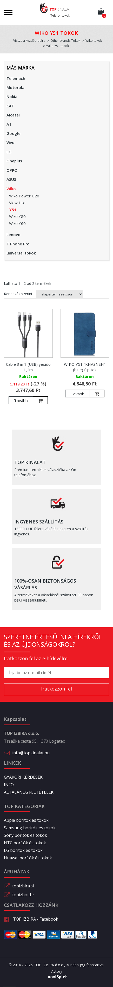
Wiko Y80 (17, 216)
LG (8, 151)
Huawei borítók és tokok (28, 858)
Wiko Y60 (17, 223)
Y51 (12, 209)
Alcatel (13, 115)
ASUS (11, 179)
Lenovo (13, 234)
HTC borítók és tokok (25, 843)
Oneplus (14, 160)
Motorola (15, 87)
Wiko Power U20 (24, 195)
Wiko (11, 188)
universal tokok (21, 253)
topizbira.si (23, 886)
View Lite (17, 202)
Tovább (21, 400)
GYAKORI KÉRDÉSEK (23, 777)
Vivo (10, 142)
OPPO (11, 170)
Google (13, 133)
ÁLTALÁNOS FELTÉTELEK (29, 792)
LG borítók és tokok (23, 850)
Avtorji (56, 971)
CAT (10, 105)
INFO (9, 785)
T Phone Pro (18, 243)
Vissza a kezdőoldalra (29, 40)
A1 (8, 124)
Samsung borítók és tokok (30, 828)
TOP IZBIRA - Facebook (31, 919)
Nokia (11, 96)
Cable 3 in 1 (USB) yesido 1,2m (28, 367)
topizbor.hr (23, 895)
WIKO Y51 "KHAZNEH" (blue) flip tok (84, 367)
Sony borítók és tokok (25, 835)
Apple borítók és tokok (26, 820)
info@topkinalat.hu (31, 753)
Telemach (15, 78)
